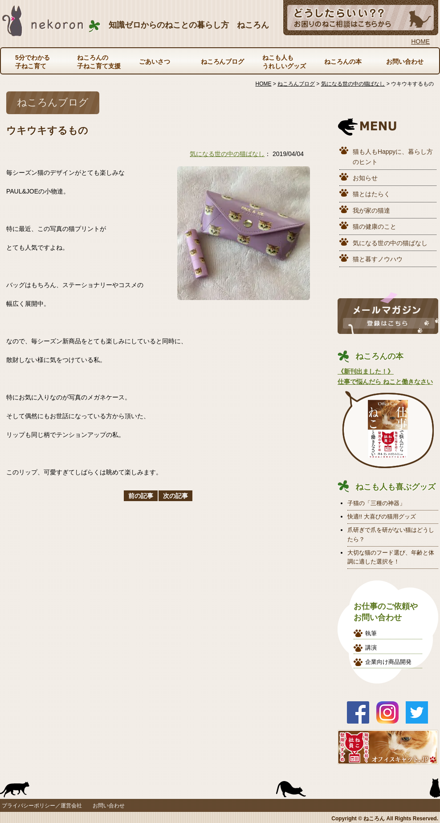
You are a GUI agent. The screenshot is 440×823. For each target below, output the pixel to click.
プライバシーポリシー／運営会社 (42, 805)
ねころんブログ (222, 61)
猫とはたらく (371, 194)
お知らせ (365, 177)
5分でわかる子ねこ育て (32, 61)
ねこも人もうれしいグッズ (284, 61)
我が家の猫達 (371, 210)
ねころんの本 (343, 61)
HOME (420, 41)
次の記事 (175, 495)
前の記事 (140, 495)
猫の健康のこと (374, 226)
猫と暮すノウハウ (378, 259)
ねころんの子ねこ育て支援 (99, 61)
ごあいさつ (154, 61)
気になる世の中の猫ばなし (227, 153)
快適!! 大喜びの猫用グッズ (381, 516)
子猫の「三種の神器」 (376, 503)
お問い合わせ (405, 61)
